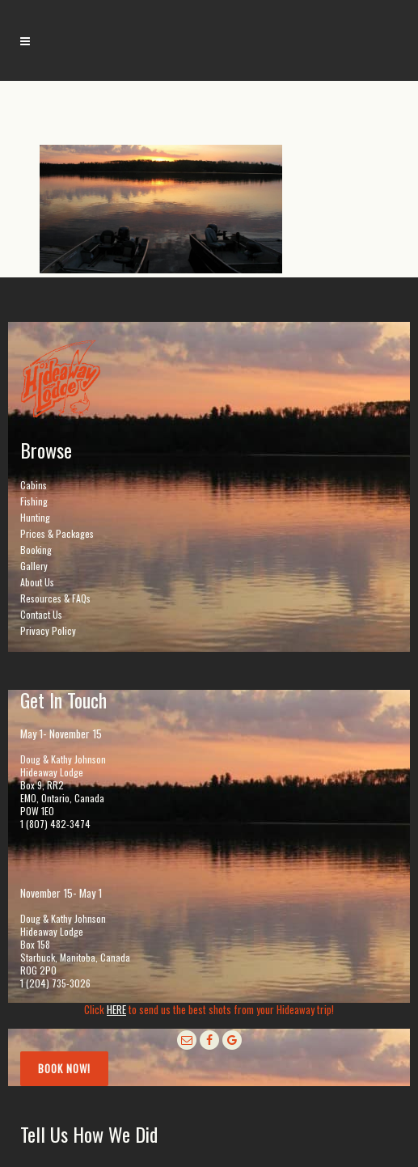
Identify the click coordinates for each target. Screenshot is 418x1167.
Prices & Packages (57, 533)
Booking (36, 549)
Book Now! (64, 1068)
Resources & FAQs (55, 598)
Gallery (34, 566)
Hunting (35, 517)
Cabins (33, 485)
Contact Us (41, 614)
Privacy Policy (48, 630)
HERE (116, 1009)
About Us (37, 582)
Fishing (34, 501)
